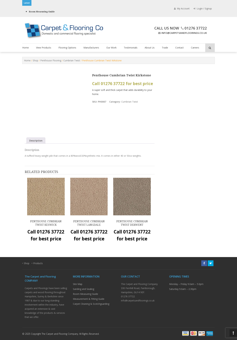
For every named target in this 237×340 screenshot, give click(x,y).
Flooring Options (67, 47)
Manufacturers (91, 47)
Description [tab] (35, 140)
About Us (150, 47)
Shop (35, 60)
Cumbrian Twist (71, 60)
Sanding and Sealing (83, 289)
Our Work (111, 47)
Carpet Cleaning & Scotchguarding (91, 303)
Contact (179, 47)
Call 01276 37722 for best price (122, 83)
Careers (195, 47)
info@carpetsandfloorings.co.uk (182, 32)
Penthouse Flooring (50, 60)
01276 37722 (193, 28)
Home (25, 47)
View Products (43, 47)
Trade (165, 47)
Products (38, 263)
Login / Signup (203, 8)
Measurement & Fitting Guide (88, 298)
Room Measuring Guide (42, 11)
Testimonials (130, 47)
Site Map (77, 284)
